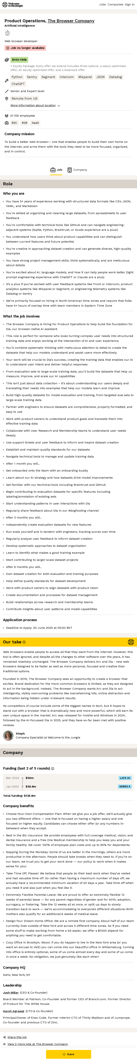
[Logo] (12, 4)
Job (56, 170)
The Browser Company (71, 20)
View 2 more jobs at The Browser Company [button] (35, 1044)
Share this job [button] (15, 1037)
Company (77, 170)
